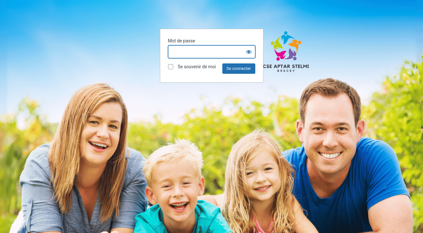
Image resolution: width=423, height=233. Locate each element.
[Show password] (248, 51)
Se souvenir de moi (192, 67)
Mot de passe (181, 40)
